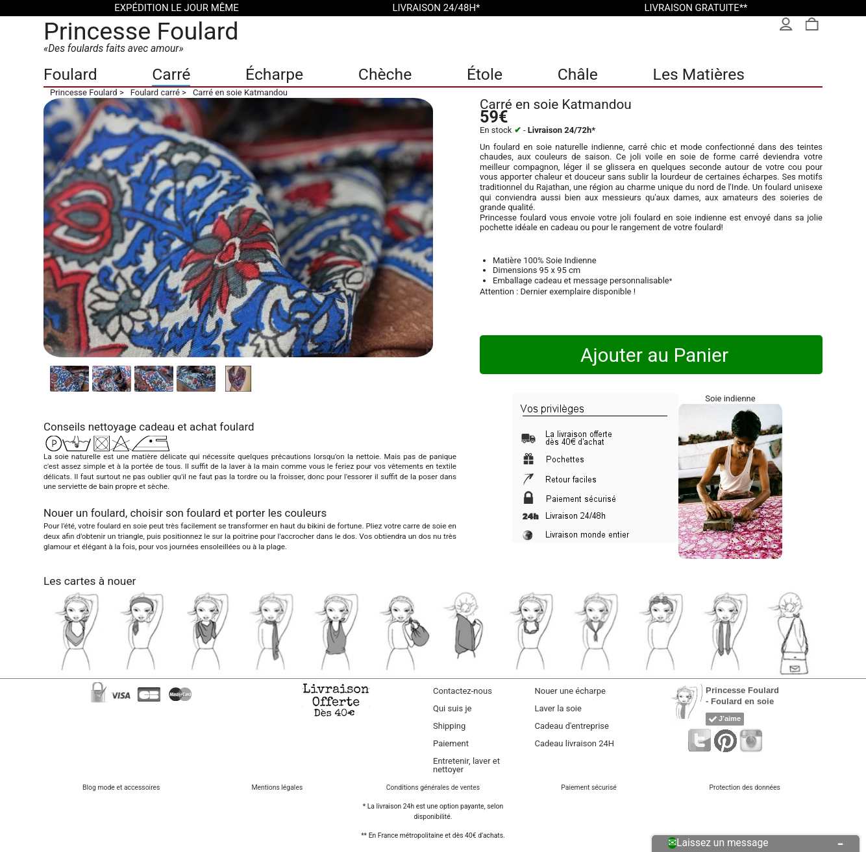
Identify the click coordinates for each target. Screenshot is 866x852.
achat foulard (222, 426)
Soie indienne (730, 398)
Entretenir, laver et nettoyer (466, 765)
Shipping (449, 726)
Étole (484, 74)
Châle (578, 74)
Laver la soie (558, 708)
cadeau (157, 426)
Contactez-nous (462, 691)
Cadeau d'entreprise (572, 726)
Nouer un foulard (84, 512)
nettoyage (112, 426)
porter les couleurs (281, 512)
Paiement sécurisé (588, 787)
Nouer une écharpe (570, 691)
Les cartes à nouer (89, 580)
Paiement (451, 743)
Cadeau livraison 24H (575, 743)
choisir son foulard (175, 512)
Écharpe (274, 74)
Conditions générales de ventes (433, 787)
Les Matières (699, 74)
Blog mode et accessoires (121, 787)
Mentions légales (277, 787)
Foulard (70, 74)
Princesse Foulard (141, 31)
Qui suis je (452, 708)
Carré (171, 74)
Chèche (385, 74)
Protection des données (745, 787)
